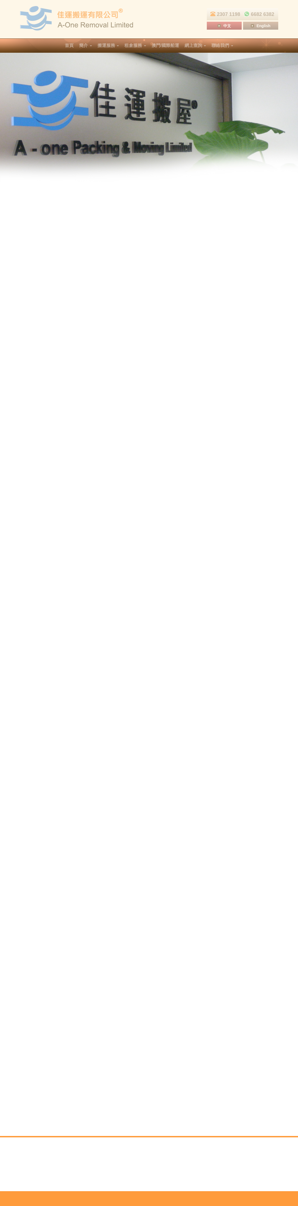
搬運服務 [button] (108, 45)
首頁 (69, 45)
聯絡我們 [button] (222, 45)
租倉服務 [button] (135, 45)
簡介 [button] (85, 45)
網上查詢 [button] (195, 45)
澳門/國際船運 (165, 45)
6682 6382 (258, 14)
